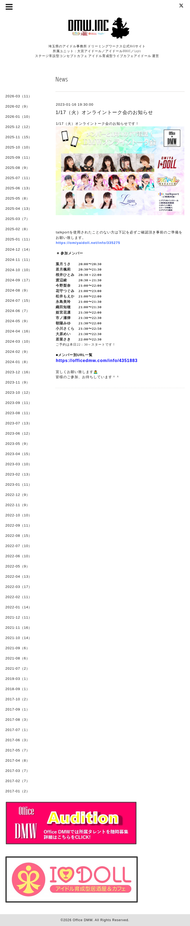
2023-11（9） (17, 382)
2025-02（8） (17, 229)
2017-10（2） (17, 699)
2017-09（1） (17, 709)
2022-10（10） (18, 515)
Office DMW (83, 920)
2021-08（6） (17, 658)
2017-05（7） (17, 750)
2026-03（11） (18, 96)
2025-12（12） (18, 127)
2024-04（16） (18, 331)
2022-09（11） (18, 525)
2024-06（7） (17, 311)
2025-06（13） (18, 188)
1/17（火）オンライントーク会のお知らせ (104, 112)
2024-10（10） (18, 270)
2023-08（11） (18, 413)
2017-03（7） (17, 771)
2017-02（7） (17, 781)
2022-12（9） (17, 495)
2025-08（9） (17, 168)
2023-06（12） (18, 433)
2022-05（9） (17, 566)
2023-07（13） (18, 423)
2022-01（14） (18, 607)
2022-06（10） (18, 556)
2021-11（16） (18, 628)
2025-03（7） (17, 219)
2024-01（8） (17, 362)
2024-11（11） (18, 260)
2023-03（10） (18, 464)
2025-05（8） (17, 198)
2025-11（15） (18, 137)
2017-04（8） (17, 760)
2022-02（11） (18, 597)
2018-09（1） (17, 689)
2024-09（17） (18, 280)
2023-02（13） (18, 474)
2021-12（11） (18, 617)
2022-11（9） (17, 505)
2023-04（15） (18, 454)
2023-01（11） (18, 484)
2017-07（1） (17, 730)
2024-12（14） (18, 249)
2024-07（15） (18, 301)
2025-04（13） (18, 209)
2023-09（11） (18, 403)
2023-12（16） (18, 372)
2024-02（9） (17, 352)
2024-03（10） (18, 341)
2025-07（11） (18, 178)
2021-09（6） (17, 648)
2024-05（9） (17, 321)
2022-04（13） (18, 576)
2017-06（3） (17, 740)
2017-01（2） (17, 791)
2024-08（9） (17, 290)
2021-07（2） (17, 668)
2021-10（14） (18, 638)
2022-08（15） (18, 536)
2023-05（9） (17, 444)
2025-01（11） (18, 239)
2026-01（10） (18, 117)
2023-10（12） (18, 393)
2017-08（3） (17, 720)
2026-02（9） (17, 106)
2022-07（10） (18, 546)
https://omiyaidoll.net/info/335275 (88, 243)
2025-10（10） (18, 147)
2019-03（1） (17, 679)
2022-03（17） (18, 587)
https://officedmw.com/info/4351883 (97, 360)
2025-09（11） (18, 157)
